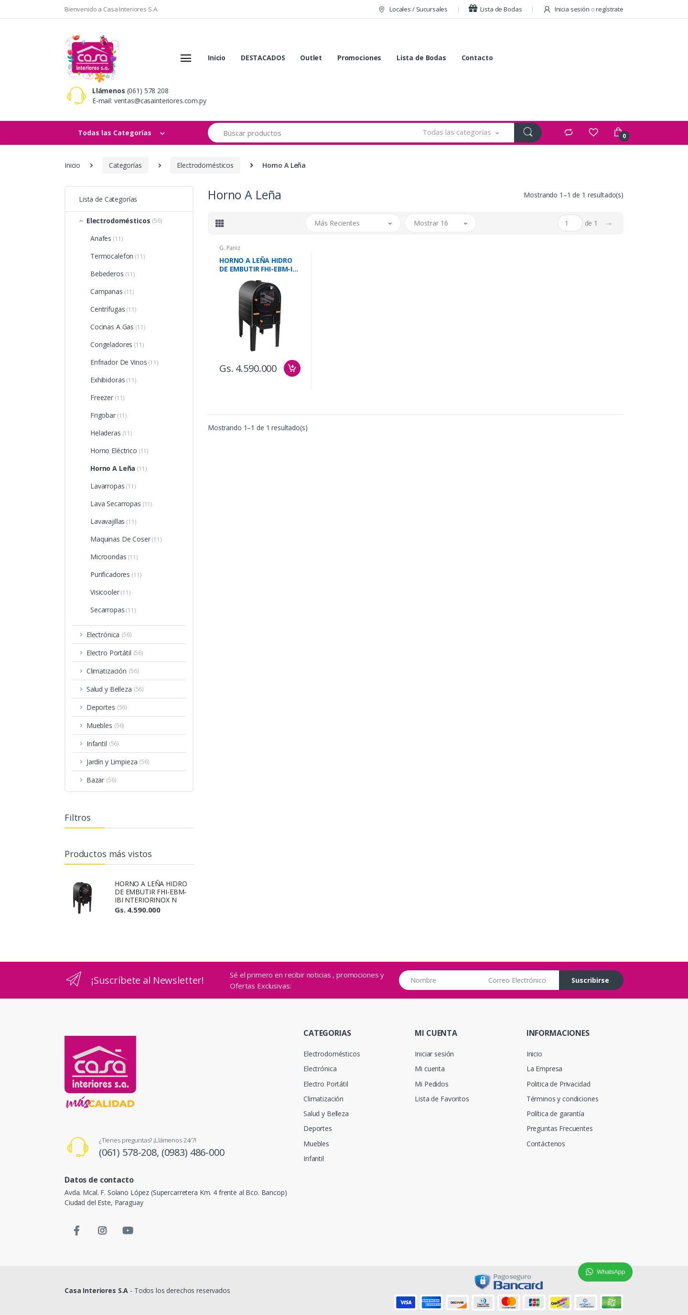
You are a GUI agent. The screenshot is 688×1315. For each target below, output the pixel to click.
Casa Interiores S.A (96, 1290)
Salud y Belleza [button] (115, 689)
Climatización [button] (112, 670)
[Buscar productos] (308, 132)
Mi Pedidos (432, 1083)
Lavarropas (113, 485)
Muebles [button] (105, 725)
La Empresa (545, 1068)
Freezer (107, 397)
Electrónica (319, 1068)
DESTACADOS (263, 57)
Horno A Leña (118, 468)
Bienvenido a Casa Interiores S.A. (111, 9)
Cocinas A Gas (117, 326)
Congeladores (117, 344)
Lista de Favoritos (442, 1098)
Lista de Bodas (495, 9)
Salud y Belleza (326, 1113)
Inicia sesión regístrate (583, 9)
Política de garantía (555, 1113)
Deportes (317, 1128)
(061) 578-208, (130, 1152)
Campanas (112, 291)
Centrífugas (113, 309)
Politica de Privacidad (559, 1083)
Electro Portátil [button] (114, 652)
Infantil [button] (102, 743)
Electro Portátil (325, 1083)
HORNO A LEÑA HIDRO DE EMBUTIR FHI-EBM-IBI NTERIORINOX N (151, 891)
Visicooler (110, 592)
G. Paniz (229, 248)
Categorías (125, 165)
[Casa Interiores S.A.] (92, 58)
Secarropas (113, 609)
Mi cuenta (430, 1068)
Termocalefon (117, 256)
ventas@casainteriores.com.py (160, 100)
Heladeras (111, 432)
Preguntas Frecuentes (560, 1128)
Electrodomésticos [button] (124, 220)
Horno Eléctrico (119, 450)
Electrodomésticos (205, 165)
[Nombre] (440, 980)
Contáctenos (546, 1143)
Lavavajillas (113, 521)
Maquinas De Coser (126, 538)
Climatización (323, 1098)
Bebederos (112, 273)
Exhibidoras (113, 379)
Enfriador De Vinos (124, 362)
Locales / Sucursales (412, 9)
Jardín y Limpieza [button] (118, 761)
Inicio (217, 57)
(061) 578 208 (148, 90)
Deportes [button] (106, 707)
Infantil (313, 1158)
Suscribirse (590, 980)
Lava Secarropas (121, 503)
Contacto (477, 57)
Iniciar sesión (434, 1053)
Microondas (114, 556)
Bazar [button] (101, 779)
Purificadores (115, 574)
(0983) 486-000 (193, 1152)
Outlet (311, 57)
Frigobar (108, 415)
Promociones (359, 57)
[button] (461, 132)
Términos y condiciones (563, 1098)
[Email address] (520, 980)
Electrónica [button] (109, 634)
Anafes (106, 238)
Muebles (316, 1143)
